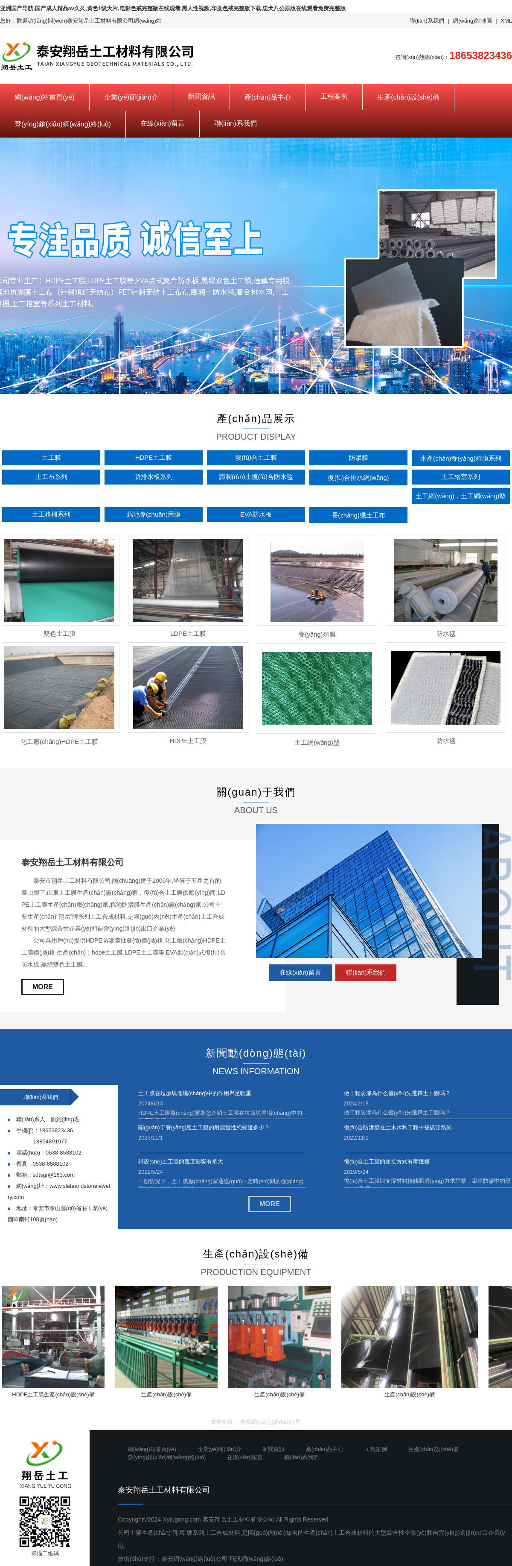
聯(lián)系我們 (427, 21)
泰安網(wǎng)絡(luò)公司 (271, 1422)
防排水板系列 (153, 476)
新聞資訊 (201, 96)
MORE (42, 986)
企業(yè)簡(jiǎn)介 (131, 97)
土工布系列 (51, 476)
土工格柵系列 (51, 514)
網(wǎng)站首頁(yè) (45, 97)
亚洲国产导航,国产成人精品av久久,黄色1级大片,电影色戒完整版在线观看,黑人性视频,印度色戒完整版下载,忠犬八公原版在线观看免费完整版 (173, 8)
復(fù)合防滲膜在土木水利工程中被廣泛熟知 (398, 1127)
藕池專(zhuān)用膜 (153, 514)
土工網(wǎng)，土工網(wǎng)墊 (461, 495)
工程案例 (334, 96)
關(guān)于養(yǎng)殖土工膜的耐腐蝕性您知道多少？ (204, 1127)
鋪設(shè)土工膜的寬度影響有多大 (180, 1161)
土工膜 (51, 457)
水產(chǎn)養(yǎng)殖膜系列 (460, 458)
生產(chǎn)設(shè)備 (408, 97)
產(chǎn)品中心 (267, 97)
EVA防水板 (256, 514)
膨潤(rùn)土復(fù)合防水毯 (256, 476)
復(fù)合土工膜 (256, 457)
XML (506, 21)
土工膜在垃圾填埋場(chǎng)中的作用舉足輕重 (194, 1093)
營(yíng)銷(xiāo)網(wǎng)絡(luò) (63, 124)
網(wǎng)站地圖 (472, 21)
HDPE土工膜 (153, 457)
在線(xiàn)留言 (162, 123)
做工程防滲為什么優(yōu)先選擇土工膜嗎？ (397, 1093)
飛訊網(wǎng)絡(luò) (256, 1558)
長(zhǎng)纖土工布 (358, 515)
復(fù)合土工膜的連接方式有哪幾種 (387, 1161)
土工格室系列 (461, 476)
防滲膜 (358, 457)
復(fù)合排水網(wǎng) (358, 477)
